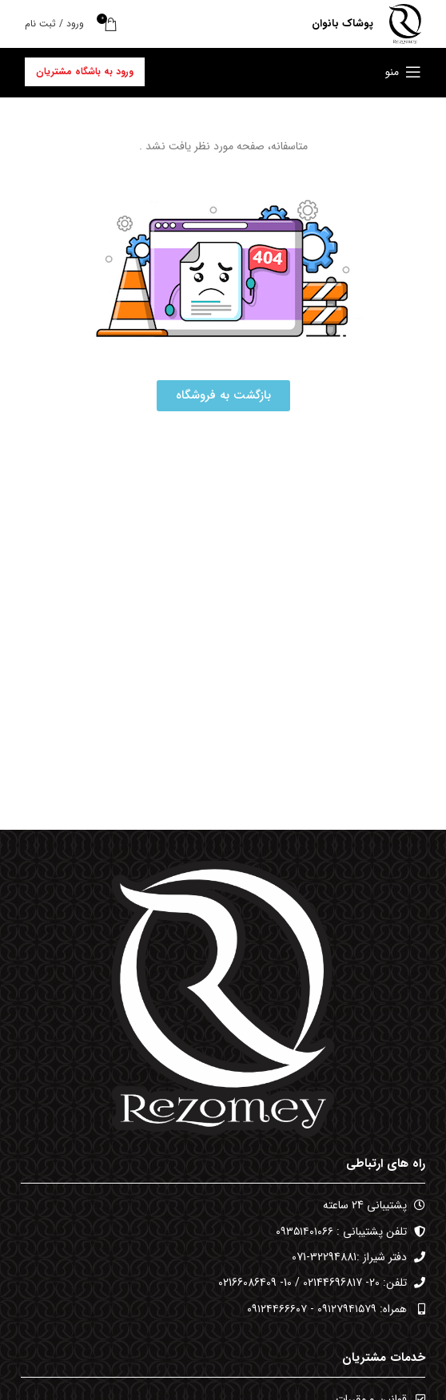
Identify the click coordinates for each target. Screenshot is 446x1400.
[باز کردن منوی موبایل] (403, 72)
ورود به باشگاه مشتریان (84, 71)
